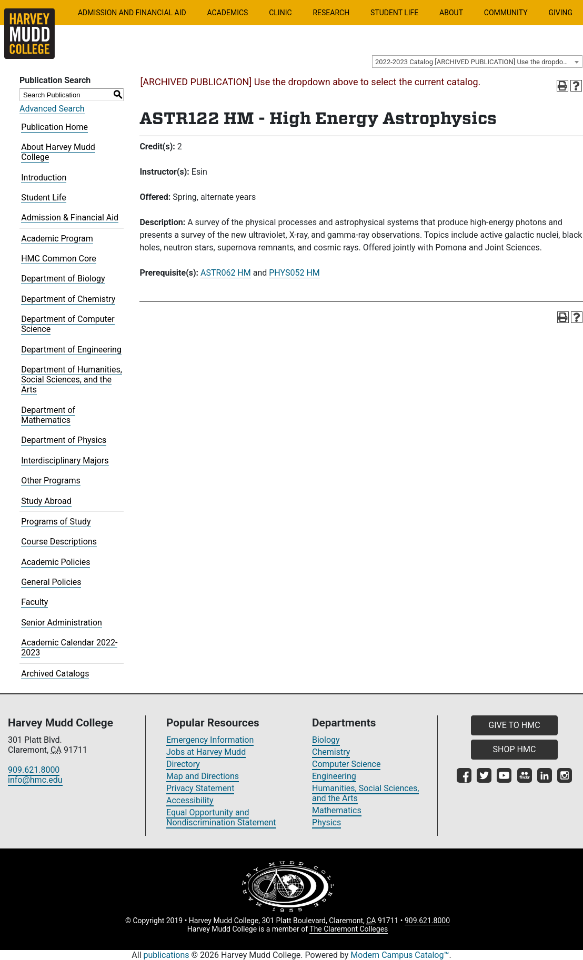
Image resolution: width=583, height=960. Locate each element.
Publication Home (54, 127)
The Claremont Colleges (348, 929)
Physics (326, 822)
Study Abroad (46, 501)
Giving (560, 12)
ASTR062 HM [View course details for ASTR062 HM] (225, 273)
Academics (227, 12)
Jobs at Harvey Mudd (206, 752)
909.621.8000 (33, 770)
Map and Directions (202, 776)
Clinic (280, 12)
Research (331, 12)
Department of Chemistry (68, 299)
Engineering (334, 776)
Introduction (43, 178)
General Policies (51, 582)
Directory (183, 764)
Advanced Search (52, 109)
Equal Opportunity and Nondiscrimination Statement (221, 817)
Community (506, 12)
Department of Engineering (71, 350)
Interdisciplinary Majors (64, 461)
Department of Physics (63, 440)
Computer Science (346, 764)
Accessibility (190, 800)
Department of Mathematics (48, 415)
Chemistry (331, 752)
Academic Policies (55, 562)
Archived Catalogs (55, 674)
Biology (326, 740)
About (451, 12)
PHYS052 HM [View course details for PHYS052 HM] (294, 273)
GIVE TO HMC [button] (514, 725)
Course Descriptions (59, 542)
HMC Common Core (58, 259)
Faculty (34, 602)
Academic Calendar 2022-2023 (69, 648)
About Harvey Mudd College (58, 152)
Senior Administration (61, 623)
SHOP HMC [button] (514, 749)
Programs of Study (56, 522)
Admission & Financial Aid (69, 218)
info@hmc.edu (35, 780)
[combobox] (477, 61)
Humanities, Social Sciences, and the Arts (365, 793)
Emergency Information (210, 740)
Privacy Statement (200, 788)
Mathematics (336, 810)
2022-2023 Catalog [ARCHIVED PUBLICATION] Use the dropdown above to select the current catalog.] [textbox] (478, 62)
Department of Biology (63, 279)
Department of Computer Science (67, 324)
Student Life (394, 12)
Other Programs (51, 481)
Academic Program (57, 239)
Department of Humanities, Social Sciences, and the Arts (71, 380)
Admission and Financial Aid (132, 12)
